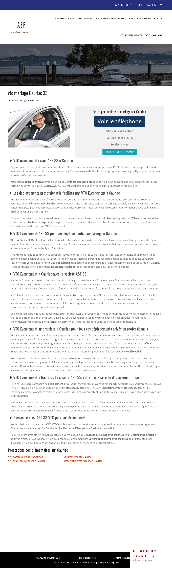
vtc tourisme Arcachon (145, 18)
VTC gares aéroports (111, 18)
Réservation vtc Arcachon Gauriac (83, 460)
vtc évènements (131, 35)
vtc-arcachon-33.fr (51, 557)
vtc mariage (153, 35)
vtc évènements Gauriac (77, 456)
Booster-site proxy (109, 562)
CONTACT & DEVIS (152, 5)
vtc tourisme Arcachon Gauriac (27, 460)
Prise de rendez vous (120, 152)
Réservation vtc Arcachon (74, 18)
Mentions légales (124, 557)
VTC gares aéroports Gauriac (26, 456)
